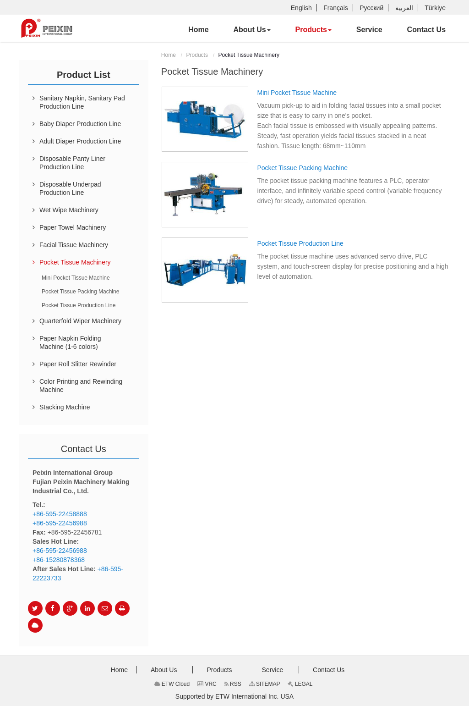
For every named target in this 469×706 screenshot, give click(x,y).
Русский (371, 7)
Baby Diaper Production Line (80, 123)
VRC (207, 684)
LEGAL (300, 684)
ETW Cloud (172, 684)
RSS (232, 684)
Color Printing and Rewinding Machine (80, 385)
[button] (252, 30)
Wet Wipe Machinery (68, 210)
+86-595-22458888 (60, 514)
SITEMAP (264, 684)
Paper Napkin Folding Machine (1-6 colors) (70, 342)
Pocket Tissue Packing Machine (302, 167)
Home (168, 55)
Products (197, 55)
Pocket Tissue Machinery (75, 262)
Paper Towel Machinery (72, 227)
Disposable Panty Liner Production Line (72, 163)
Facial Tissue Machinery (73, 244)
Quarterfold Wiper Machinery (80, 321)
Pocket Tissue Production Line (300, 243)
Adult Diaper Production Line (80, 141)
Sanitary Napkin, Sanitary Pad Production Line (82, 102)
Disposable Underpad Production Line (70, 188)
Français (335, 7)
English (301, 7)
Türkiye (435, 7)
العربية (404, 7)
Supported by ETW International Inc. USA (234, 696)
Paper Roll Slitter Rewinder (77, 364)
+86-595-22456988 (60, 523)
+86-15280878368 (59, 559)
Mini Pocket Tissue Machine (297, 92)
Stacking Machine (64, 407)
